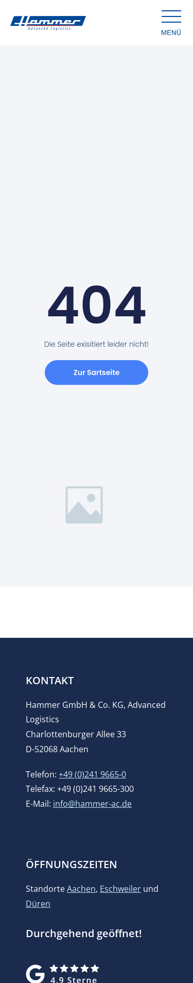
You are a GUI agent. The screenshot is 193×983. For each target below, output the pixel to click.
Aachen (81, 888)
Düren (38, 903)
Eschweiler (120, 888)
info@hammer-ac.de (92, 803)
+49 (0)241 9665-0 (92, 774)
